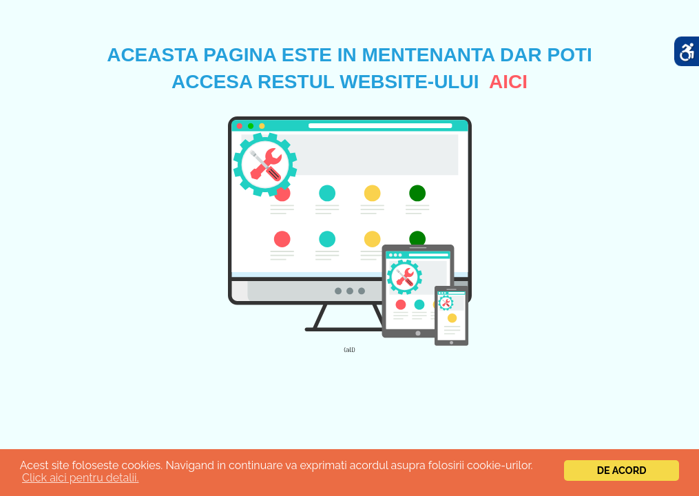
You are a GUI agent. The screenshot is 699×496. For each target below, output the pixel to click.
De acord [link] (622, 470)
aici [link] (508, 81)
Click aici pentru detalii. (80, 477)
